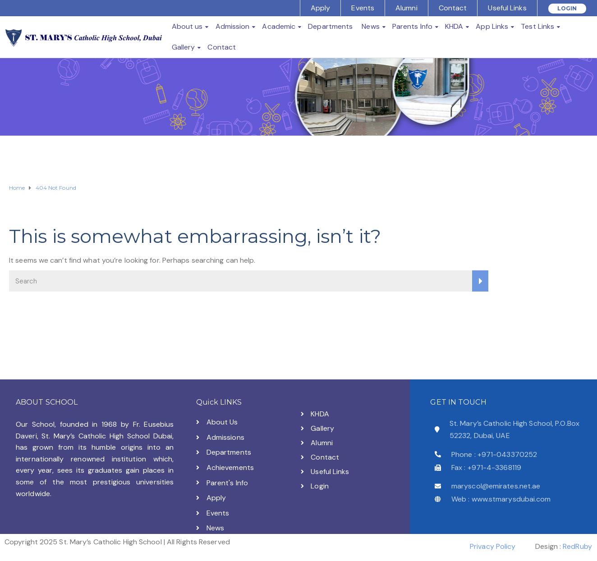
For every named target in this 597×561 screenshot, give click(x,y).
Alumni (406, 8)
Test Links (537, 26)
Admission (233, 26)
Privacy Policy (492, 546)
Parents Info (412, 26)
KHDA (454, 26)
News (370, 26)
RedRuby (577, 546)
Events (362, 8)
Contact (453, 8)
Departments (330, 26)
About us (187, 26)
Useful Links (507, 8)
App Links (492, 26)
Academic (278, 26)
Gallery (183, 47)
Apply (321, 8)
